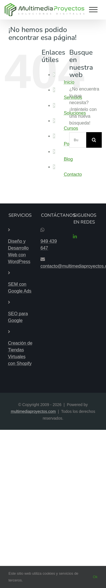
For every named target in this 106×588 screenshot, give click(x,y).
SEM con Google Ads (19, 287)
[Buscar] (94, 140)
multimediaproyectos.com (33, 411)
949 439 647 (48, 244)
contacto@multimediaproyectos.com (52, 266)
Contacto (73, 174)
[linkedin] (75, 236)
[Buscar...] (77, 140)
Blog (68, 159)
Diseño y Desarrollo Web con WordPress (19, 251)
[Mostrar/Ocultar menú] (93, 9)
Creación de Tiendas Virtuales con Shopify (20, 353)
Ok (95, 577)
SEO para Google (18, 317)
